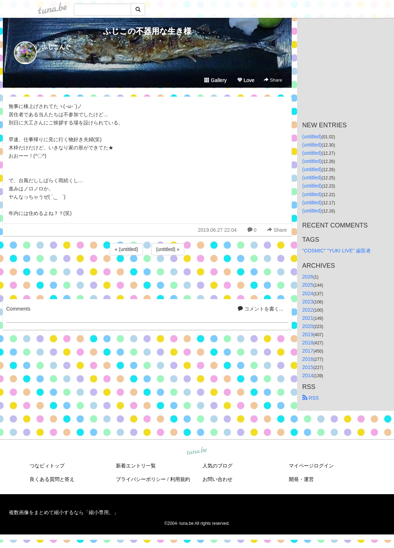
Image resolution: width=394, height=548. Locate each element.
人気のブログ (217, 465)
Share (273, 80)
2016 (307, 359)
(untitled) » (167, 249)
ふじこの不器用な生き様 (147, 31)
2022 (307, 310)
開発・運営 (301, 479)
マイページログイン (311, 465)
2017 (307, 351)
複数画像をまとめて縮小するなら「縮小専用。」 (64, 512)
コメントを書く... (260, 309)
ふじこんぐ (56, 47)
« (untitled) (126, 249)
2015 (307, 367)
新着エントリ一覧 (136, 465)
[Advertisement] (147, 276)
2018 (307, 342)
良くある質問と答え (52, 479)
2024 (307, 293)
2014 (307, 375)
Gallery (215, 80)
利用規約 (180, 479)
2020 (307, 326)
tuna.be (197, 451)
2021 (307, 318)
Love (245, 80)
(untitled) (312, 136)
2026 (307, 277)
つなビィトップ (47, 465)
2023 (307, 301)
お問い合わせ (217, 479)
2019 (307, 334)
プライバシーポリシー (141, 479)
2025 (307, 285)
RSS (310, 398)
